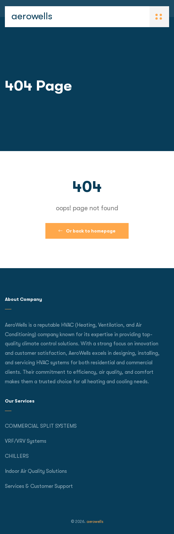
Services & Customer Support (39, 486)
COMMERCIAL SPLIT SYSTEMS (41, 426)
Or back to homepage (87, 230)
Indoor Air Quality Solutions (36, 471)
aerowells (31, 16)
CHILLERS (17, 456)
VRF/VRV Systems (25, 441)
